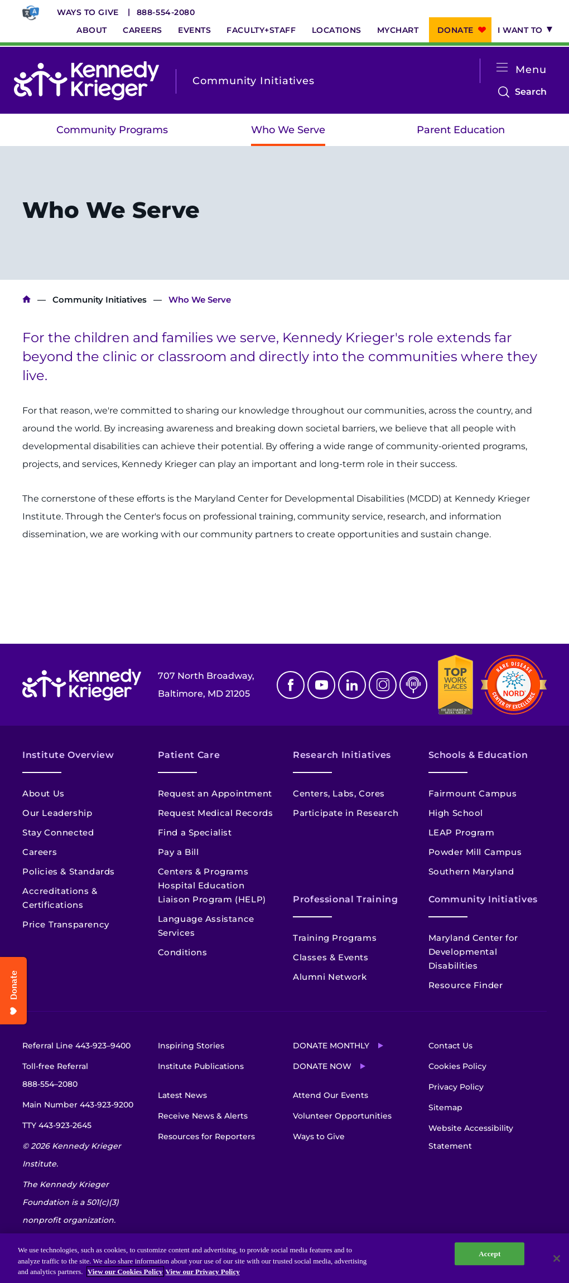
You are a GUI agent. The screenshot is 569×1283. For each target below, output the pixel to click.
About (91, 30)
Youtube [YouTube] (321, 685)
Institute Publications (201, 1066)
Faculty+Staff (261, 30)
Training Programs (335, 937)
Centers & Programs (203, 871)
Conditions (183, 952)
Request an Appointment (215, 793)
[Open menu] (502, 68)
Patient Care (189, 755)
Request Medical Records (215, 813)
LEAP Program (461, 832)
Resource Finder (465, 985)
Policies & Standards (68, 871)
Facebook (291, 685)
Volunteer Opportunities (342, 1116)
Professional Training (345, 899)
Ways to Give (88, 12)
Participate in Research (346, 813)
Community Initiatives (99, 299)
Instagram (383, 685)
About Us (43, 793)
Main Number (77, 1105)
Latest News (182, 1095)
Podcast (413, 685)
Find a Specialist (195, 832)
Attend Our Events (330, 1095)
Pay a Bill (178, 852)
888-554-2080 (166, 12)
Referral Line (76, 1045)
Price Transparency (65, 924)
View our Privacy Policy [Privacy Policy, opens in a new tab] (203, 1271)
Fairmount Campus (472, 793)
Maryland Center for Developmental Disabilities (473, 951)
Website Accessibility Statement (470, 1137)
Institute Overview (68, 755)
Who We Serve (288, 130)
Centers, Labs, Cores (339, 793)
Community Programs (112, 130)
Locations (336, 30)
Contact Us (450, 1046)
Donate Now (322, 1066)
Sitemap (445, 1107)
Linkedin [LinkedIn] (352, 685)
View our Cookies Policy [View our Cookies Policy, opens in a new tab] (125, 1271)
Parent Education (461, 130)
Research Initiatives (342, 755)
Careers (142, 30)
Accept (489, 1254)
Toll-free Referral (55, 1077)
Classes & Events (331, 957)
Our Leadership (57, 813)
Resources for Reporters (206, 1136)
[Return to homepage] (86, 80)
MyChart (398, 30)
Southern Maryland (471, 871)
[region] (284, 1258)
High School (456, 813)
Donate (455, 30)
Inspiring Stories (191, 1046)
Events (194, 30)
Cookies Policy (457, 1066)
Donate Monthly (331, 1046)
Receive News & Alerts (203, 1116)
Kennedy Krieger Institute (26, 299)
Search (531, 92)
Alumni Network (330, 976)
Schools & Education (478, 755)
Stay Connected (58, 832)
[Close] (556, 1258)
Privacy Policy (456, 1087)
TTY (56, 1125)
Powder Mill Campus (475, 852)
